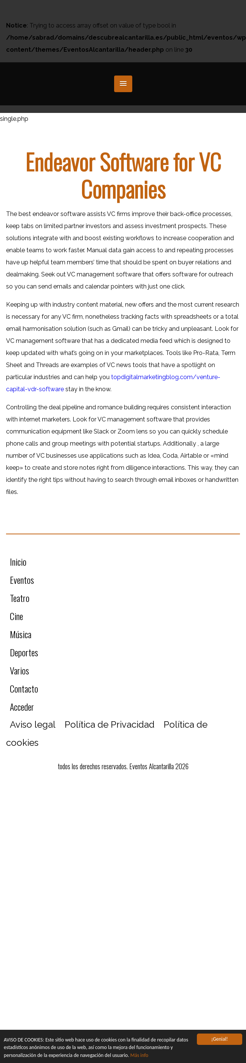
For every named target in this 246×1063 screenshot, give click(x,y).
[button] (123, 84)
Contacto (24, 688)
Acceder (22, 706)
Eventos (22, 579)
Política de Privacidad (110, 724)
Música (20, 634)
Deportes (24, 652)
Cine (16, 616)
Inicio (18, 561)
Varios (19, 670)
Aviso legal (33, 724)
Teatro (19, 598)
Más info (139, 1055)
